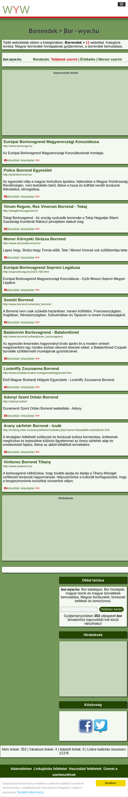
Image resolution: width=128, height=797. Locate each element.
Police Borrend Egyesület (28, 170)
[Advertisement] (65, 104)
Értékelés (87, 59)
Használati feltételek (85, 769)
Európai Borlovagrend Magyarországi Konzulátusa (51, 141)
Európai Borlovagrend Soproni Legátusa (42, 267)
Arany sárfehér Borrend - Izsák (33, 425)
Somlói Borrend (18, 300)
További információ (30, 792)
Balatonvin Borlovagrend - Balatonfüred (41, 332)
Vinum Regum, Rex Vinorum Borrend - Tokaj (45, 206)
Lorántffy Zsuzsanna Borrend (31, 368)
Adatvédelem (21, 769)
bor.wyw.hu (12, 59)
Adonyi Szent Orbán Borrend (31, 397)
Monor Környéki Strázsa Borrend (35, 239)
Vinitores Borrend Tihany (27, 462)
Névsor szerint (110, 59)
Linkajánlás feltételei (50, 769)
